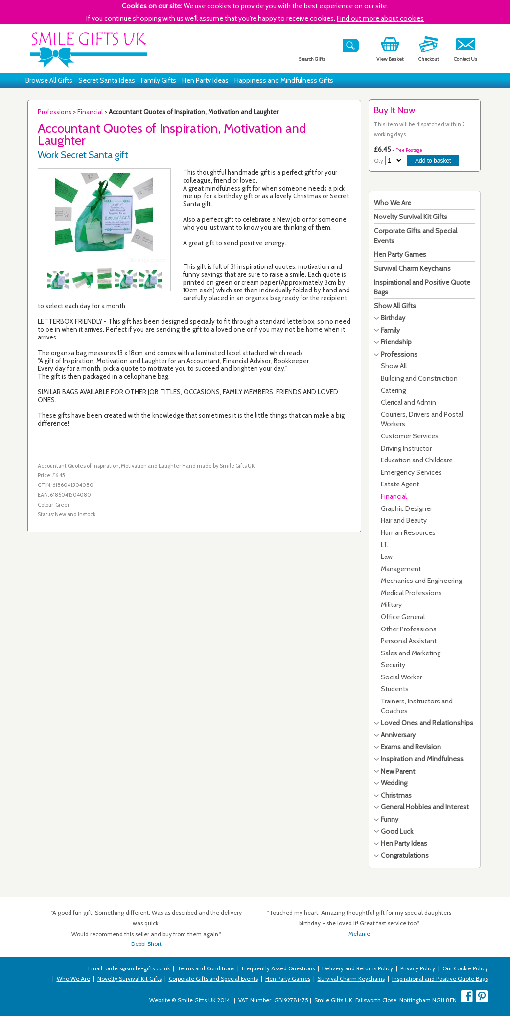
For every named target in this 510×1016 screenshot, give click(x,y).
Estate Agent (400, 484)
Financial (90, 112)
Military (391, 604)
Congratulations (405, 855)
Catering (393, 390)
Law (387, 556)
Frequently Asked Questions (278, 968)
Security (393, 664)
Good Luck (397, 831)
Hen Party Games (400, 254)
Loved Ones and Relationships (427, 722)
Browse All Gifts (48, 80)
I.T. (385, 544)
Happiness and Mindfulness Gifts (283, 80)
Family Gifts (158, 80)
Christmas (396, 795)
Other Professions (409, 629)
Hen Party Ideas (205, 80)
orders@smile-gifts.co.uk (137, 968)
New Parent (398, 771)
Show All (394, 366)
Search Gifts (312, 59)
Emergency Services (411, 472)
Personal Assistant (409, 640)
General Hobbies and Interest (425, 806)
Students (395, 688)
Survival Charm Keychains (412, 268)
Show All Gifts (395, 305)
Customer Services (410, 436)
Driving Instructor (406, 448)
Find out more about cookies (380, 18)
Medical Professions (411, 592)
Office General (403, 616)
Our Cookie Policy (465, 968)
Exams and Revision (411, 746)
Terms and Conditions (205, 968)
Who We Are (392, 202)
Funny (389, 819)
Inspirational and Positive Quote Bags (440, 978)
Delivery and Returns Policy (357, 968)
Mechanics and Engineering (421, 580)
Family (390, 330)
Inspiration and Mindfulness (422, 758)
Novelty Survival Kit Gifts (410, 216)
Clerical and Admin (408, 402)
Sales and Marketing (410, 653)
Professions (54, 112)
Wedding (394, 782)
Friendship (396, 342)
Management (401, 568)
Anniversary (398, 734)
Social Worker (401, 677)
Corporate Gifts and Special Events (213, 978)
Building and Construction (419, 378)
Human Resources (408, 532)
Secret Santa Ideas (106, 80)
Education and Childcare (417, 460)
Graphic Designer (406, 508)
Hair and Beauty (404, 520)
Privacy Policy (417, 968)
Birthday (393, 318)
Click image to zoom (147, 260)
